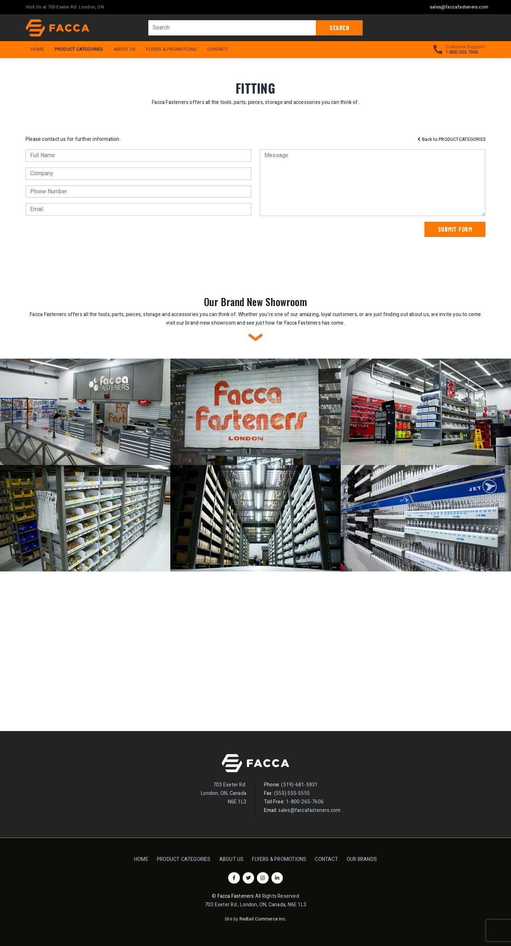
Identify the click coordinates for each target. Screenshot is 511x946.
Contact (217, 49)
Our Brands (362, 859)
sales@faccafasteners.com (459, 7)
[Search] (232, 27)
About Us (125, 49)
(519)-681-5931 (299, 785)
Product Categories (82, 48)
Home (141, 859)
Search (339, 28)
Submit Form (455, 229)
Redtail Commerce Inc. (263, 919)
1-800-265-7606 (461, 52)
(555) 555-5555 (292, 793)
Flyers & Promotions (171, 49)
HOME (37, 49)
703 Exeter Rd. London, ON (76, 7)
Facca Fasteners (236, 896)
